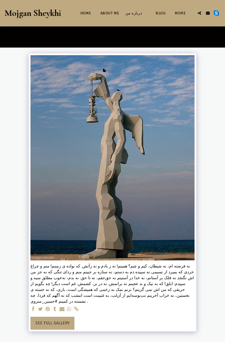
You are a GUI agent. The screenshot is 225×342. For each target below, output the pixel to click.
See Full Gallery (52, 323)
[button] (199, 13)
